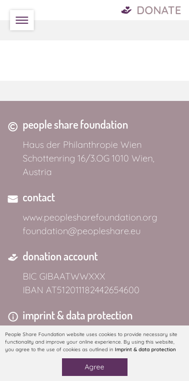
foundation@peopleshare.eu (82, 231)
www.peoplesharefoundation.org (90, 217)
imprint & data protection (78, 315)
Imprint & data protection (145, 349)
